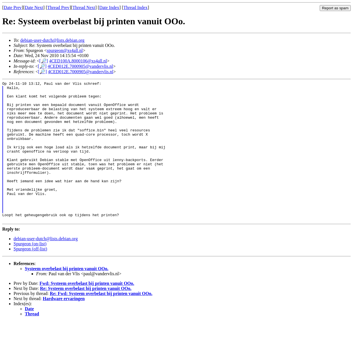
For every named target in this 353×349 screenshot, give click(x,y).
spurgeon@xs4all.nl (65, 50)
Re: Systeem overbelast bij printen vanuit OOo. (85, 316)
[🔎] (43, 60)
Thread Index (135, 7)
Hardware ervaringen (64, 326)
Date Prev (13, 7)
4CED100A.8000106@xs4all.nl (78, 60)
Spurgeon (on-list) (30, 271)
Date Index (109, 7)
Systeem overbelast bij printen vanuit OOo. (66, 296)
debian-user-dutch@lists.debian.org (52, 40)
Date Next (34, 7)
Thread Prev (58, 7)
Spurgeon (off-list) (30, 276)
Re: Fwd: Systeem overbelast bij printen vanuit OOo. (101, 321)
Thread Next (84, 7)
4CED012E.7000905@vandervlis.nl (80, 66)
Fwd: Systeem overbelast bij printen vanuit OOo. (87, 311)
